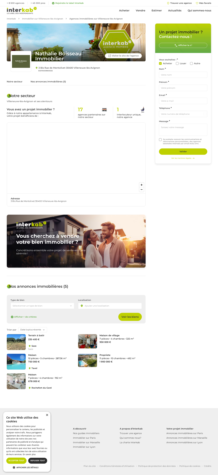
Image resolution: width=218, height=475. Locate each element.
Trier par (11, 329)
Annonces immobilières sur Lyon (184, 442)
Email (162, 95)
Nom (161, 69)
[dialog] (26, 442)
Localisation (84, 300)
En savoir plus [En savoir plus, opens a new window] (29, 454)
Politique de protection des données (157, 466)
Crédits (207, 466)
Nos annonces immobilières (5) (48, 81)
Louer (183, 63)
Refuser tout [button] (37, 460)
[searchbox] (100, 306)
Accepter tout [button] (16, 460)
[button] (26, 467)
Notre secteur (14, 81)
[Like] (22, 337)
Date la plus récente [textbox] (30, 329)
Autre (197, 63)
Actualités (174, 10)
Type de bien (17, 300)
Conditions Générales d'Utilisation (117, 466)
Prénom (163, 82)
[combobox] (110, 306)
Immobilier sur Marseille (86, 442)
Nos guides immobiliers (86, 433)
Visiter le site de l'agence (123, 55)
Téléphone (164, 108)
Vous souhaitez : (167, 59)
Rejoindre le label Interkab (68, 3)
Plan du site (90, 466)
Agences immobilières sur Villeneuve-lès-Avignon (96, 19)
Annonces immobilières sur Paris (184, 433)
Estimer (157, 10)
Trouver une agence (131, 433)
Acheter (124, 10)
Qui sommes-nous (199, 10)
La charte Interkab (130, 442)
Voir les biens (130, 316)
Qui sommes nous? (130, 437)
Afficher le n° (183, 45)
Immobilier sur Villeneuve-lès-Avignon (42, 19)
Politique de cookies (189, 466)
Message (163, 121)
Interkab (11, 19)
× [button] (47, 415)
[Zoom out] (141, 189)
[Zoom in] (141, 185)
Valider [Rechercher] (183, 151)
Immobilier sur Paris (84, 437)
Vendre (140, 10)
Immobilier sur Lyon (84, 446)
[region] (76, 158)
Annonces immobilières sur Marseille (186, 437)
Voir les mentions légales (183, 158)
